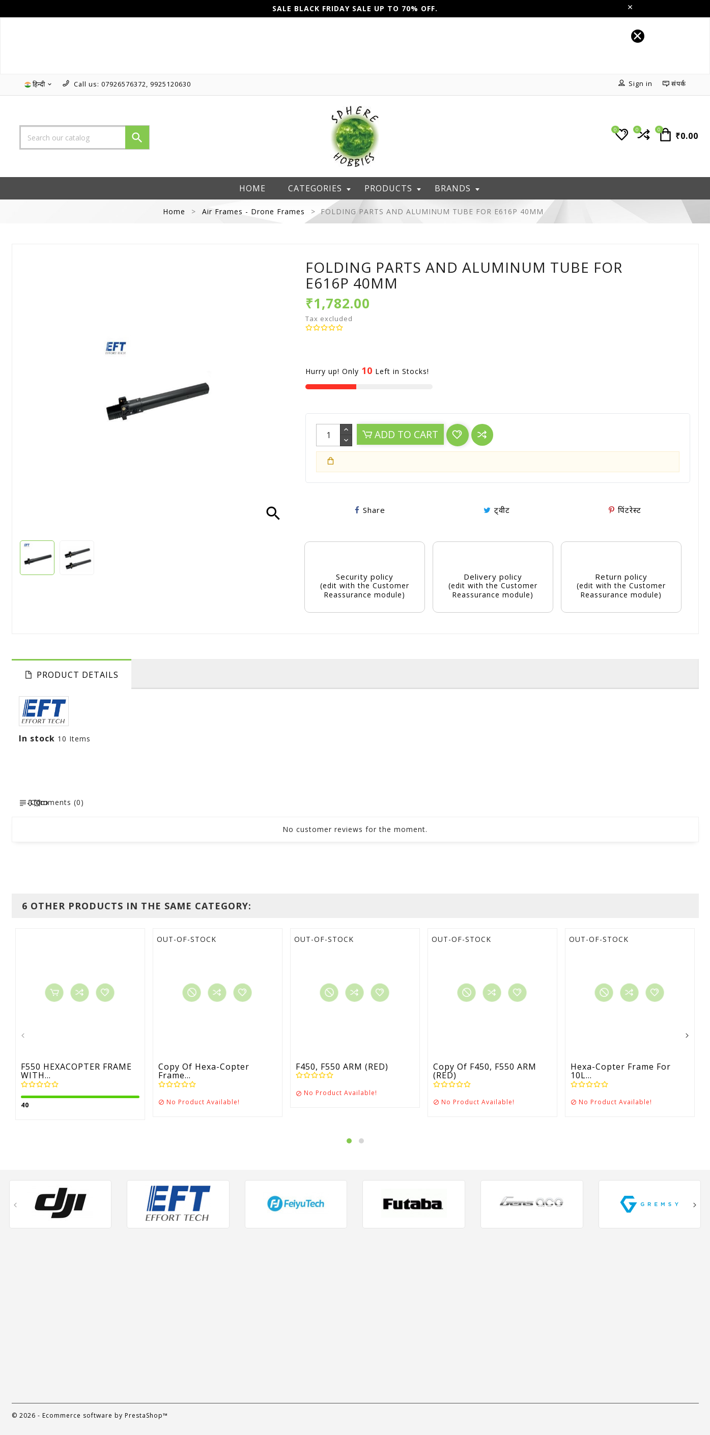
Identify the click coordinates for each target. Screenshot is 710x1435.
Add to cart (400, 434)
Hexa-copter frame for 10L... (621, 1071)
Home (252, 188)
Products (392, 188)
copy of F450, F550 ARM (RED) (484, 1071)
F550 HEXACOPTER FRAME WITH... (76, 1071)
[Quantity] (328, 435)
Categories (319, 188)
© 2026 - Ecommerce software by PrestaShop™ (90, 1415)
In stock (37, 738)
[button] (349, 1141)
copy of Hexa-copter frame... (203, 1071)
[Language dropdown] (38, 84)
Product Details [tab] (78, 674)
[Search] (84, 137)
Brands (457, 188)
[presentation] (23, 1036)
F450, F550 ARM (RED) (342, 1067)
